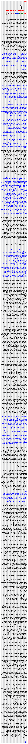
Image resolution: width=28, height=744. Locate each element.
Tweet (25, 741)
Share (26, 742)
